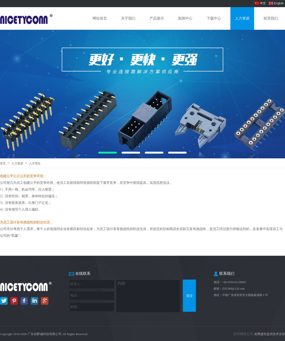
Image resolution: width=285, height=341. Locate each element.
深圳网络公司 (243, 334)
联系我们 (271, 18)
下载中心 (214, 18)
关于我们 (128, 18)
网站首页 (100, 18)
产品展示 (157, 18)
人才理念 (34, 163)
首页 (3, 163)
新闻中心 (185, 18)
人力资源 (242, 18)
